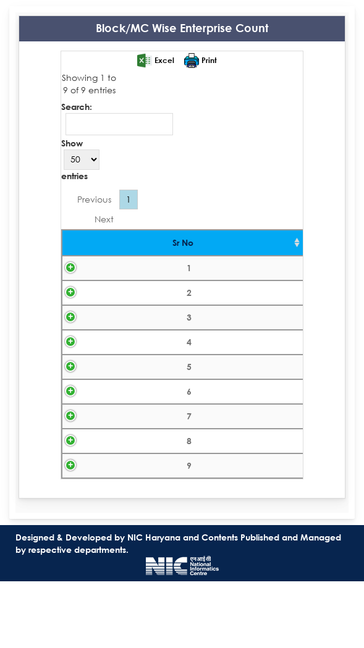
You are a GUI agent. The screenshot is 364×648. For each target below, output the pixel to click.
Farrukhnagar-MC (180, 303)
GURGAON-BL (180, 335)
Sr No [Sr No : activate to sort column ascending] (87, 242)
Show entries (80, 159)
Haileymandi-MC (180, 400)
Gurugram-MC (180, 368)
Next (104, 219)
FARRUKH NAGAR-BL (180, 271)
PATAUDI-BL (180, 432)
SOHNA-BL (180, 496)
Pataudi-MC (180, 464)
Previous (94, 199)
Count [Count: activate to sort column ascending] (275, 242)
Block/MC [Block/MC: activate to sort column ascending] (180, 242)
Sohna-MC (180, 528)
